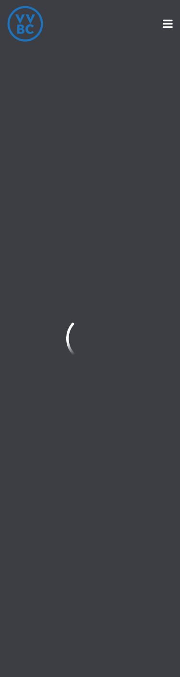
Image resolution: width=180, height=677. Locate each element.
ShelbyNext (90, 653)
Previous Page (48, 76)
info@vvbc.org (34, 226)
